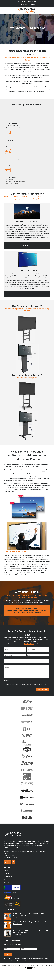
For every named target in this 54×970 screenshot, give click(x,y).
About (20, 4)
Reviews (25, 4)
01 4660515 (29, 644)
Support (33, 4)
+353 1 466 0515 (21, 1)
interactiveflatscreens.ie (34, 612)
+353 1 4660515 (12, 855)
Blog (29, 4)
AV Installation (8, 877)
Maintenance (7, 874)
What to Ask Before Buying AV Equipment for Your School (31, 923)
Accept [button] (29, 968)
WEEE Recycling (8, 883)
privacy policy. (44, 684)
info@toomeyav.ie (32, 1)
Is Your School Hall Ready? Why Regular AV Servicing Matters (30, 931)
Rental (5, 880)
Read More (35, 968)
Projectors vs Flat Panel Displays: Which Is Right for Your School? (30, 914)
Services (6, 871)
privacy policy (23, 961)
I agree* (7, 680)
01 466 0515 (36, 608)
